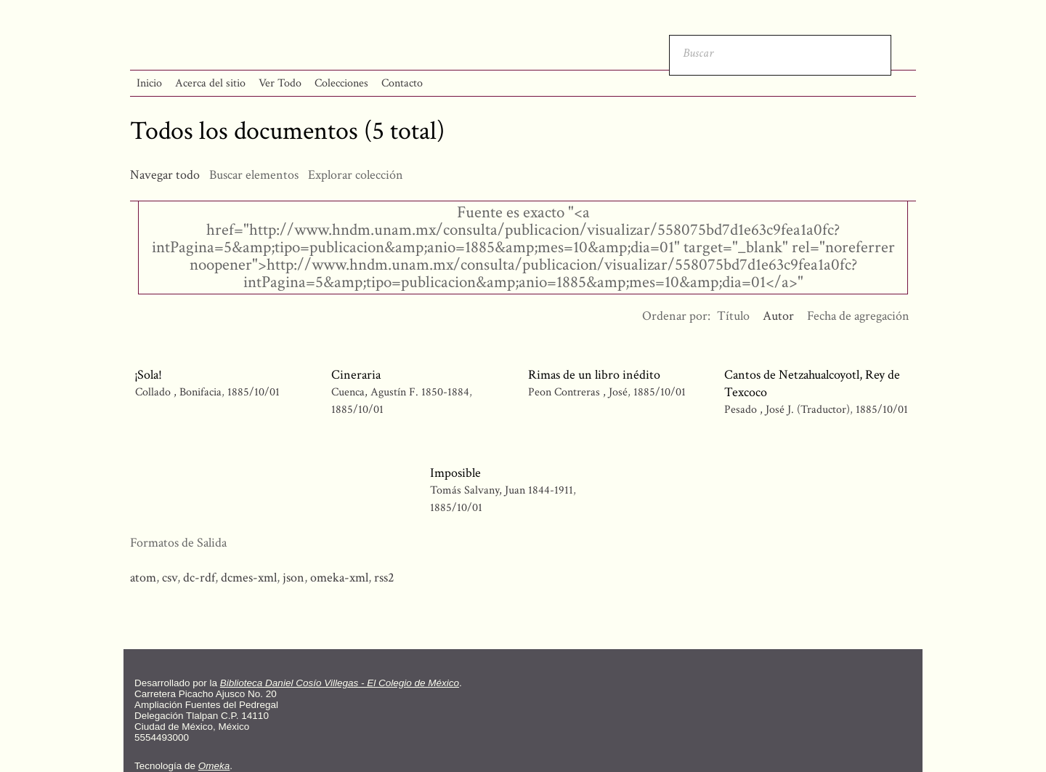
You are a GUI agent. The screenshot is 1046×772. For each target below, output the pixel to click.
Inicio (149, 83)
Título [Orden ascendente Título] (733, 315)
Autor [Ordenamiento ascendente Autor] (778, 315)
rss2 (384, 577)
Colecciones (341, 83)
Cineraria (356, 374)
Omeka (214, 765)
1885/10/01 (253, 392)
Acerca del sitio (210, 83)
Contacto (402, 83)
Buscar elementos (254, 174)
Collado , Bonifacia (179, 392)
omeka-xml (339, 577)
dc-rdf (199, 577)
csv (169, 577)
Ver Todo (280, 83)
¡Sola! (148, 374)
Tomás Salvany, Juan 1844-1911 (501, 490)
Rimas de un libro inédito (594, 374)
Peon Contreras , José (579, 392)
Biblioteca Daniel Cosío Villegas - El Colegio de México (339, 682)
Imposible (455, 473)
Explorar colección (355, 174)
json (293, 577)
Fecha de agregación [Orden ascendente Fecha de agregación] (858, 315)
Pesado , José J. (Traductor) (787, 409)
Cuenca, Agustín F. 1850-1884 (400, 392)
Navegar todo (165, 174)
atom (143, 577)
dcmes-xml (249, 577)
